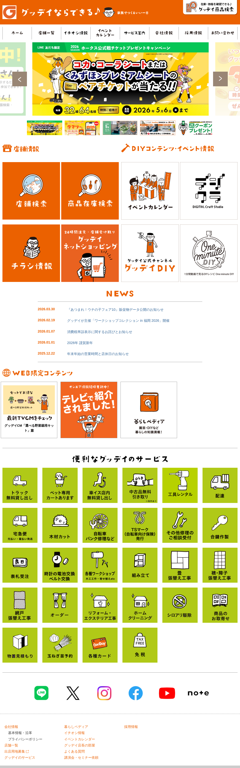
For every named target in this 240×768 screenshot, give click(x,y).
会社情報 (11, 727)
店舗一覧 (11, 745)
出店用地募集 (16, 751)
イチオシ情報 (74, 733)
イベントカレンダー (79, 739)
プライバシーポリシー (25, 739)
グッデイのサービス (19, 757)
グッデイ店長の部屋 (79, 745)
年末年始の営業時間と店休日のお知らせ (98, 354)
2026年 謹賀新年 (80, 343)
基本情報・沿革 (20, 733)
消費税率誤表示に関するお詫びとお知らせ (99, 332)
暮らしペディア (76, 727)
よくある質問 (74, 751)
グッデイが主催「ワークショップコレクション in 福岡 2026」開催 (118, 321)
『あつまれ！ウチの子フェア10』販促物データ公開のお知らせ (115, 310)
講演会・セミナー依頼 (81, 757)
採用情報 (131, 727)
